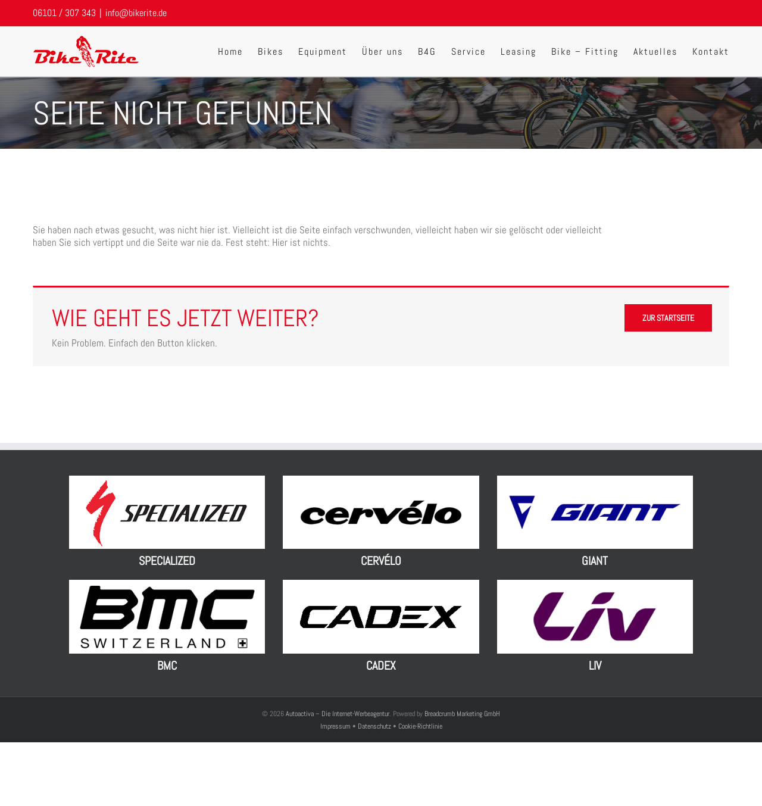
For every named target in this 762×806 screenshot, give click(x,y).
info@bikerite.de (136, 13)
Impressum (336, 726)
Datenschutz (374, 726)
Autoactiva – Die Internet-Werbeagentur (337, 713)
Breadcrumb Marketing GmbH (462, 713)
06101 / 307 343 (64, 13)
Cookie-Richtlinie (420, 726)
